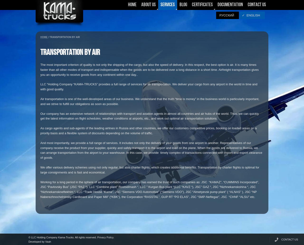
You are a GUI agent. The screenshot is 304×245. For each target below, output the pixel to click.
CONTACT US (289, 239)
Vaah (48, 241)
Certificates (202, 6)
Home (132, 4)
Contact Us (257, 4)
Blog (183, 4)
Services (167, 6)
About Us (148, 6)
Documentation (230, 4)
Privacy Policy (105, 237)
